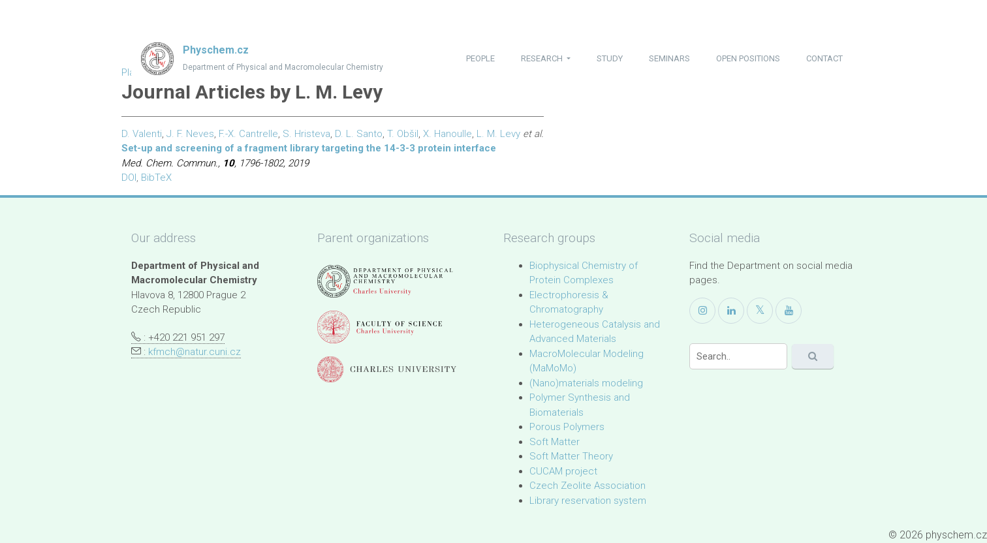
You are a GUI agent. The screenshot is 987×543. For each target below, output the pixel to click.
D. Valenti (141, 134)
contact (824, 58)
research (543, 58)
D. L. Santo (359, 134)
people (480, 58)
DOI (128, 177)
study (610, 58)
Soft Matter (554, 442)
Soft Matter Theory (571, 456)
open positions (748, 58)
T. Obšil (402, 134)
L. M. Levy (498, 134)
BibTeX (156, 177)
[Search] (738, 356)
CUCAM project (563, 471)
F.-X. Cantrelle (248, 134)
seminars (669, 58)
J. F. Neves (190, 134)
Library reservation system (587, 500)
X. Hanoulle (447, 134)
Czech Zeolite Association (587, 485)
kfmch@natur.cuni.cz (194, 352)
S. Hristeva (306, 134)
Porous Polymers (566, 427)
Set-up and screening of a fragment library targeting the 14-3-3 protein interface (308, 148)
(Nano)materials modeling (586, 383)
